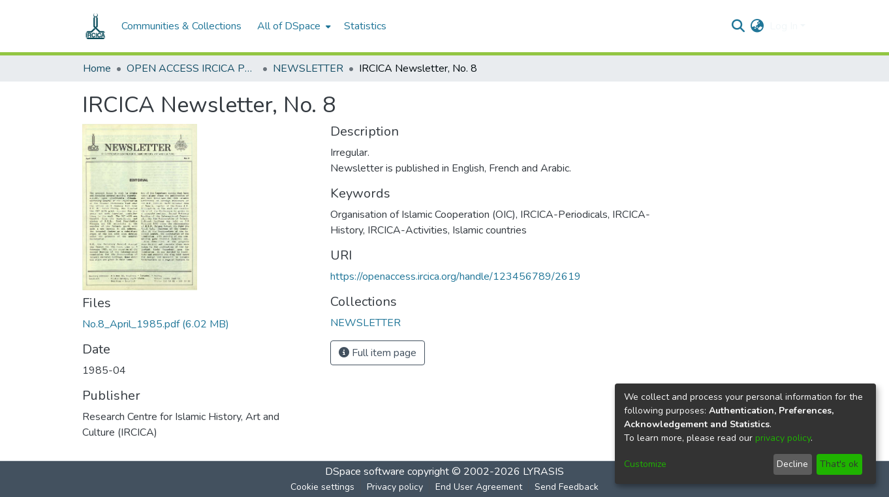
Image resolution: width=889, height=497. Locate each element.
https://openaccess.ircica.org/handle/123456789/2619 (455, 276)
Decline (792, 464)
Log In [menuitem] (784, 26)
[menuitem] (293, 26)
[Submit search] (738, 26)
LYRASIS (543, 471)
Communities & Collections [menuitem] (181, 26)
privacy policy (783, 438)
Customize (645, 464)
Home (97, 68)
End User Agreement (478, 487)
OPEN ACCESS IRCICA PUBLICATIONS (192, 68)
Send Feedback (567, 487)
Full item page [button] (377, 353)
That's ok (839, 464)
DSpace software (365, 471)
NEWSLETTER (308, 68)
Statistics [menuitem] (365, 26)
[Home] (95, 26)
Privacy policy (395, 487)
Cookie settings (322, 487)
